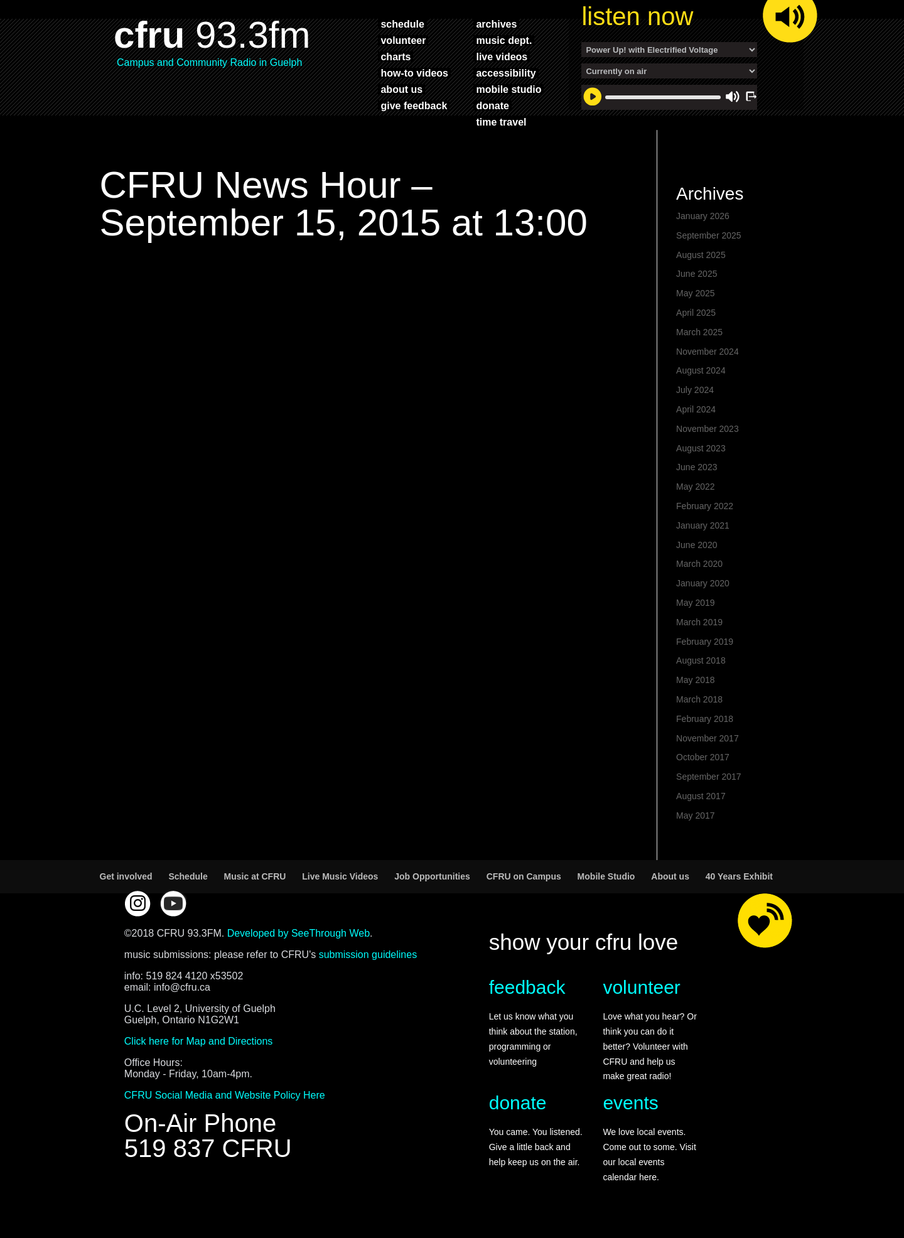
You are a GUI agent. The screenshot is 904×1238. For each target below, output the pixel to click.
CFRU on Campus (524, 876)
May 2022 (695, 487)
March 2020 (699, 564)
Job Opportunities (432, 876)
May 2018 (695, 680)
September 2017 (708, 777)
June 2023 (696, 467)
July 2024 (695, 390)
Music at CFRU (255, 876)
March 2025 (699, 332)
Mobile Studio (606, 876)
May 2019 (695, 603)
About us (670, 876)
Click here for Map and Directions (198, 1041)
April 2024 (696, 409)
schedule (402, 24)
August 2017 (701, 796)
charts (395, 56)
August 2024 (701, 370)
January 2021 (702, 525)
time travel (501, 122)
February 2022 (704, 506)
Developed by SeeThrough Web (298, 933)
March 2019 (699, 622)
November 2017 (707, 738)
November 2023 (707, 429)
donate (492, 105)
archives (496, 24)
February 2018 (704, 719)
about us (401, 89)
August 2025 (701, 255)
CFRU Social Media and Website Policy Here (224, 1095)
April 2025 (696, 313)
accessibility (505, 73)
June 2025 (696, 274)
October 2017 (702, 757)
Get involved (126, 876)
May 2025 (695, 293)
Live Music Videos (340, 876)
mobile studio (508, 89)
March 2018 (699, 699)
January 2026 (702, 216)
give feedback (413, 105)
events (630, 1102)
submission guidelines (368, 954)
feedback (527, 987)
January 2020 (702, 583)
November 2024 (707, 352)
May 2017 (695, 815)
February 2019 (704, 642)
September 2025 (708, 235)
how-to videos (414, 73)
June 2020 (696, 545)
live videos (501, 56)
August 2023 (701, 448)
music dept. (504, 40)
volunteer (403, 40)
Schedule (187, 876)
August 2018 (701, 660)
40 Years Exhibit (739, 876)
